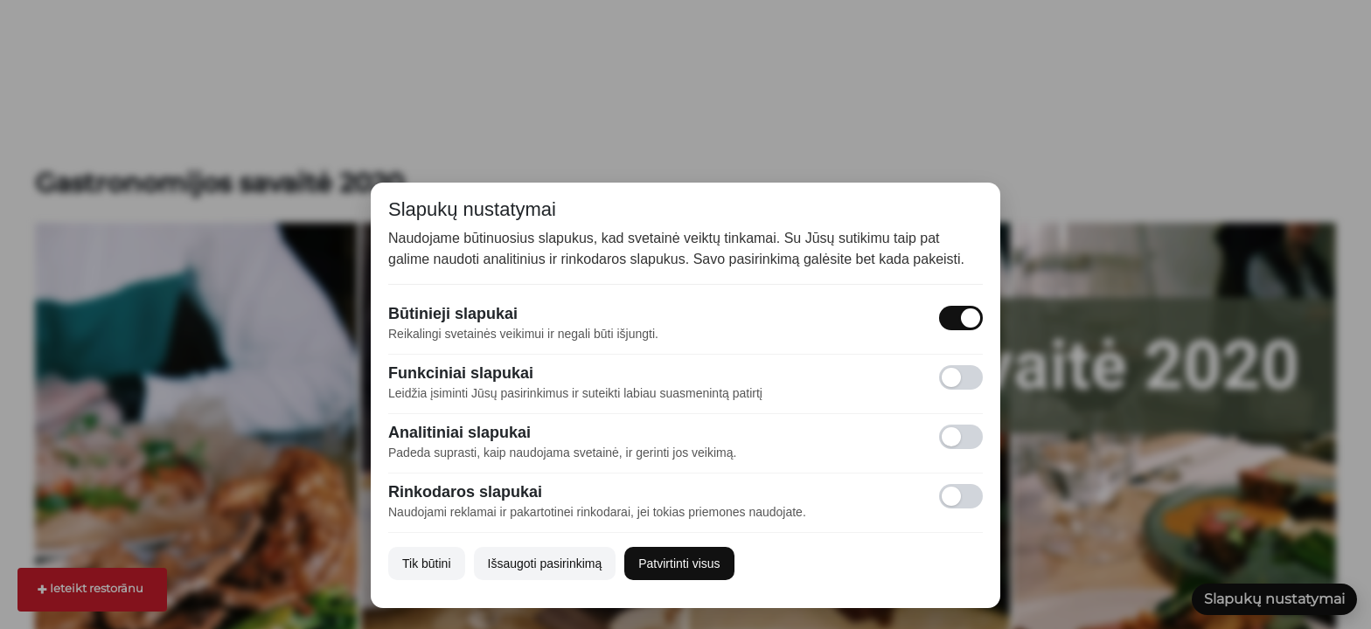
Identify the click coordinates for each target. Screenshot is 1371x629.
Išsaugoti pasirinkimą (545, 563)
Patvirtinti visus (679, 563)
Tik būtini (426, 563)
